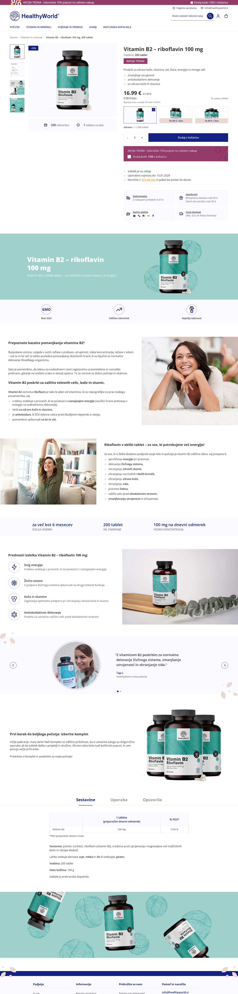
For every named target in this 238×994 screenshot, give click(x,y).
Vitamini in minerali (32, 37)
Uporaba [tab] (119, 799)
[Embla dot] (118, 691)
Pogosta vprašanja (185, 8)
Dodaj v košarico (188, 137)
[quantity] (135, 138)
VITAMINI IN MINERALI (38, 27)
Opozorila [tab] (152, 799)
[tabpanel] (119, 842)
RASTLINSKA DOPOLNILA (117, 27)
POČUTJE (15, 27)
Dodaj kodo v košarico (211, 2)
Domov (14, 37)
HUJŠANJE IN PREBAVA (70, 27)
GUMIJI (93, 27)
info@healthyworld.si (214, 8)
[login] (218, 16)
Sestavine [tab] (85, 799)
